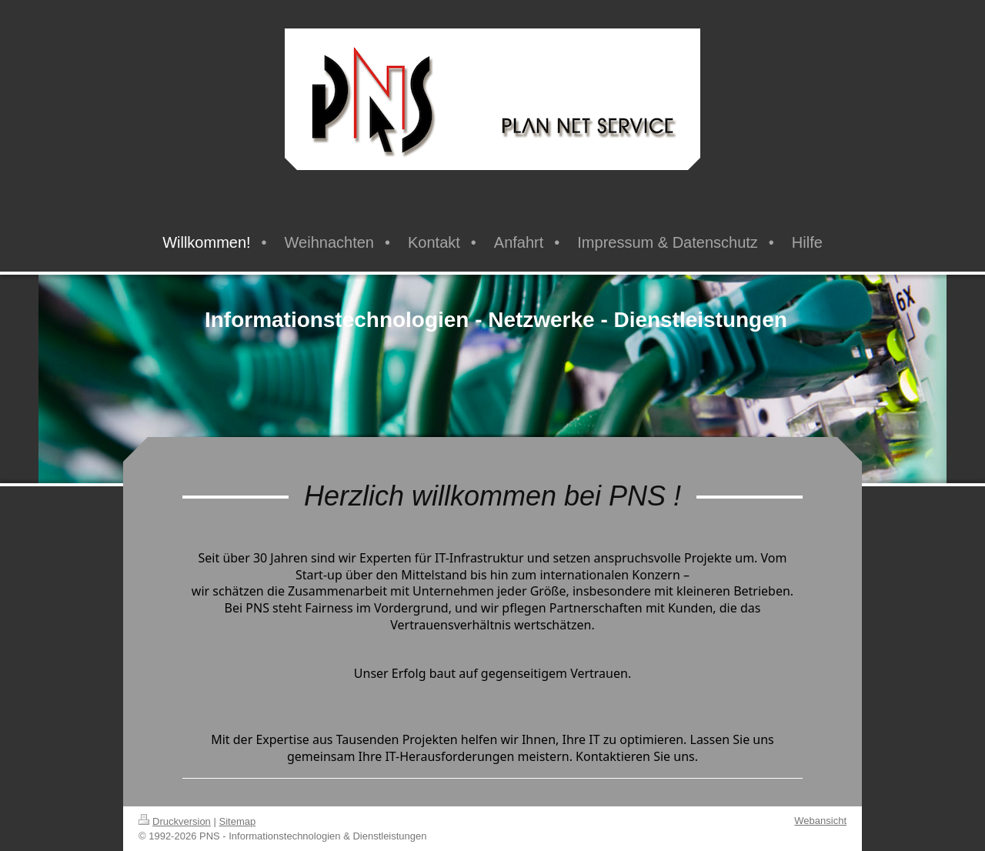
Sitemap (237, 821)
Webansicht (820, 820)
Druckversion (175, 821)
